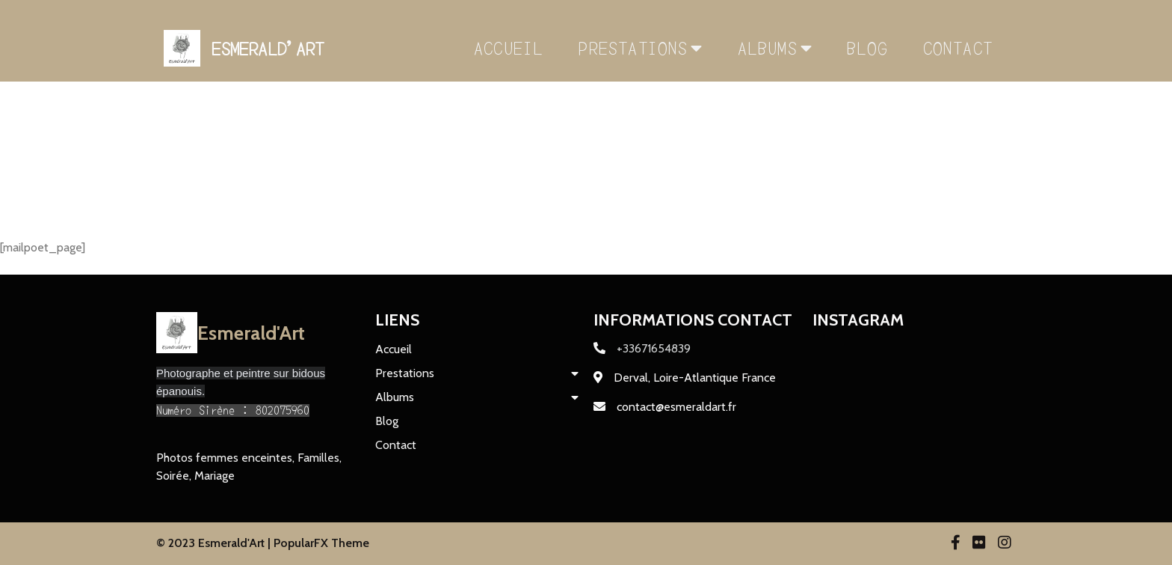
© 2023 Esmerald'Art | (215, 543)
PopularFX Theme (321, 543)
